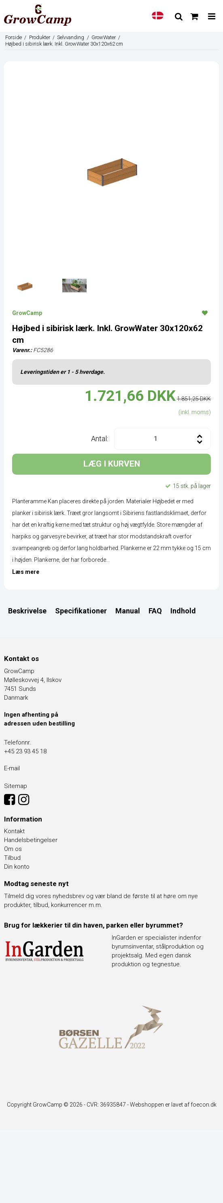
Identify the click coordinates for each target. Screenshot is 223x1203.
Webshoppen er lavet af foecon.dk (173, 1104)
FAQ (155, 611)
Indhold (183, 611)
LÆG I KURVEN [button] (111, 464)
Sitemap (15, 786)
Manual (127, 611)
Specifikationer (81, 611)
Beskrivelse (27, 611)
